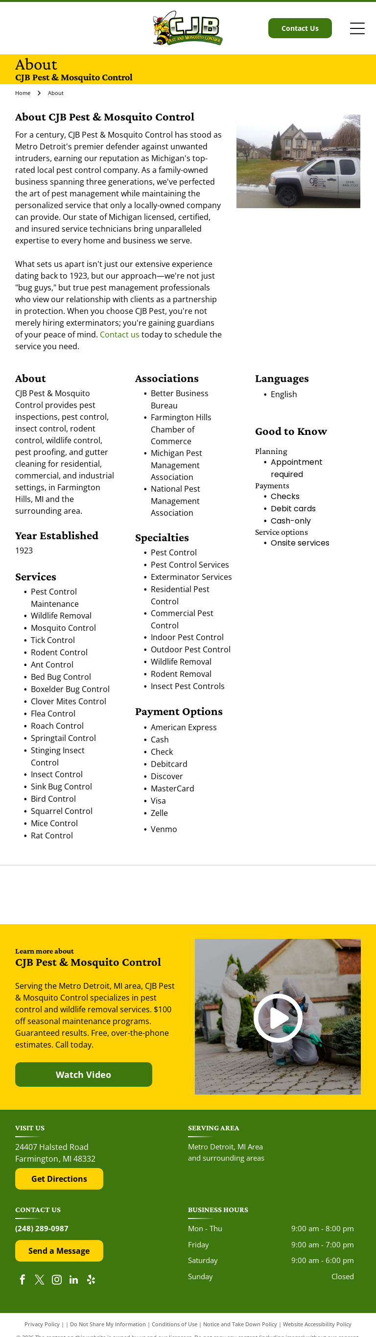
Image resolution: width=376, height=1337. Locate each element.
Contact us (120, 334)
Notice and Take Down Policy (240, 1324)
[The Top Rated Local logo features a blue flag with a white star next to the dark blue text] (308, 894)
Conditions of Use (174, 1324)
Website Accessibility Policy (317, 1324)
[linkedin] (74, 1280)
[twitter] (39, 1280)
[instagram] (56, 1280)
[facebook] (22, 1280)
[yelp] (91, 1280)
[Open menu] (357, 28)
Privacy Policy (42, 1324)
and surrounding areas (226, 1158)
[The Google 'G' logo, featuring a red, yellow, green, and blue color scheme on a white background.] (188, 894)
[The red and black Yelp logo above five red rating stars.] (67, 894)
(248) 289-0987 (42, 1228)
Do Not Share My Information (108, 1324)
